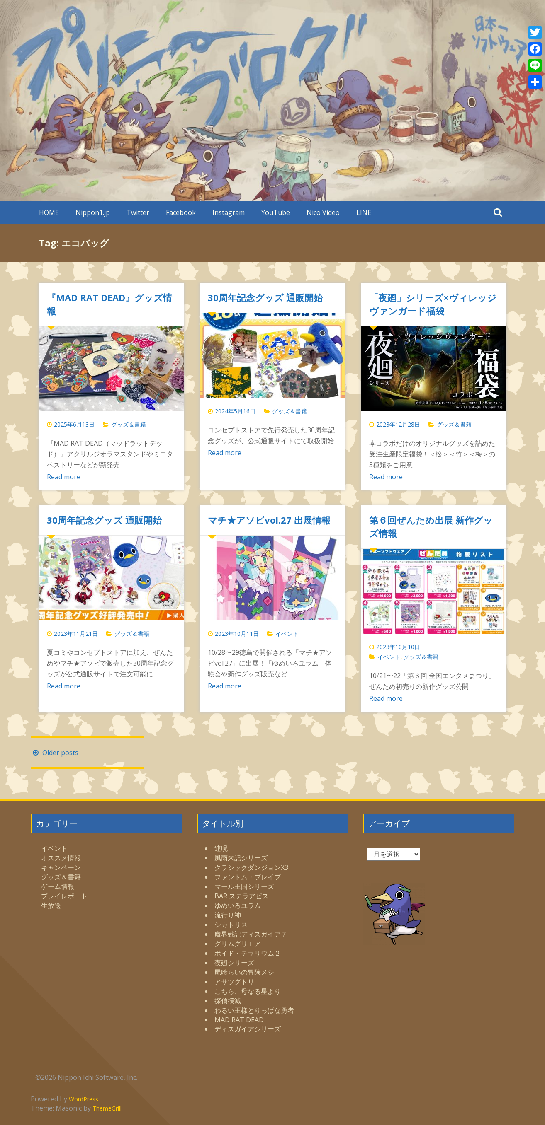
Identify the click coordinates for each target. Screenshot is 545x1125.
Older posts (54, 752)
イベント (287, 633)
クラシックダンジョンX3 (251, 867)
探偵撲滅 (227, 1000)
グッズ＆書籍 (128, 424)
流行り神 (227, 915)
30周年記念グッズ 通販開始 (265, 297)
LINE (363, 212)
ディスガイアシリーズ (247, 1028)
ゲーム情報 (57, 886)
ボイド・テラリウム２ (247, 953)
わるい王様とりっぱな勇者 (254, 1010)
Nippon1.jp (92, 212)
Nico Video (323, 212)
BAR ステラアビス (241, 895)
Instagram (228, 212)
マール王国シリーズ (244, 886)
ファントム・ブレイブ (247, 876)
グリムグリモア (237, 943)
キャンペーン (61, 867)
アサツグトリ (234, 981)
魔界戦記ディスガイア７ (250, 934)
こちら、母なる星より (247, 991)
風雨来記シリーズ (241, 857)
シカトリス (231, 924)
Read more (63, 476)
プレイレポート (64, 895)
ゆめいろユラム (237, 905)
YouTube (275, 212)
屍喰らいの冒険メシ (244, 972)
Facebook (181, 212)
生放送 (51, 905)
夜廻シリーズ (234, 962)
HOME (49, 212)
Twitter (138, 212)
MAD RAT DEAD (239, 1019)
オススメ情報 (61, 857)
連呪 (221, 848)
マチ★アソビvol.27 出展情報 (269, 520)
